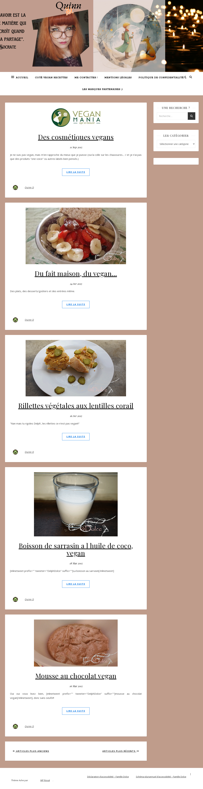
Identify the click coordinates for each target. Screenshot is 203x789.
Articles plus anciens (31, 751)
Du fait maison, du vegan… (76, 273)
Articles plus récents (120, 751)
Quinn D (29, 187)
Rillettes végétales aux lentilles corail (76, 405)
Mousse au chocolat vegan (75, 675)
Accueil (22, 77)
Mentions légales (118, 77)
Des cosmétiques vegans (76, 136)
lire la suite (75, 171)
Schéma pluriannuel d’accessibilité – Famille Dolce (161, 776)
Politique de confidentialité (161, 77)
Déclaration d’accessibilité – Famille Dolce (108, 776)
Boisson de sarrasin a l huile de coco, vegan (76, 549)
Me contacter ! (86, 77)
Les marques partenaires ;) (102, 89)
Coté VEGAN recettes (51, 77)
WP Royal (45, 780)
